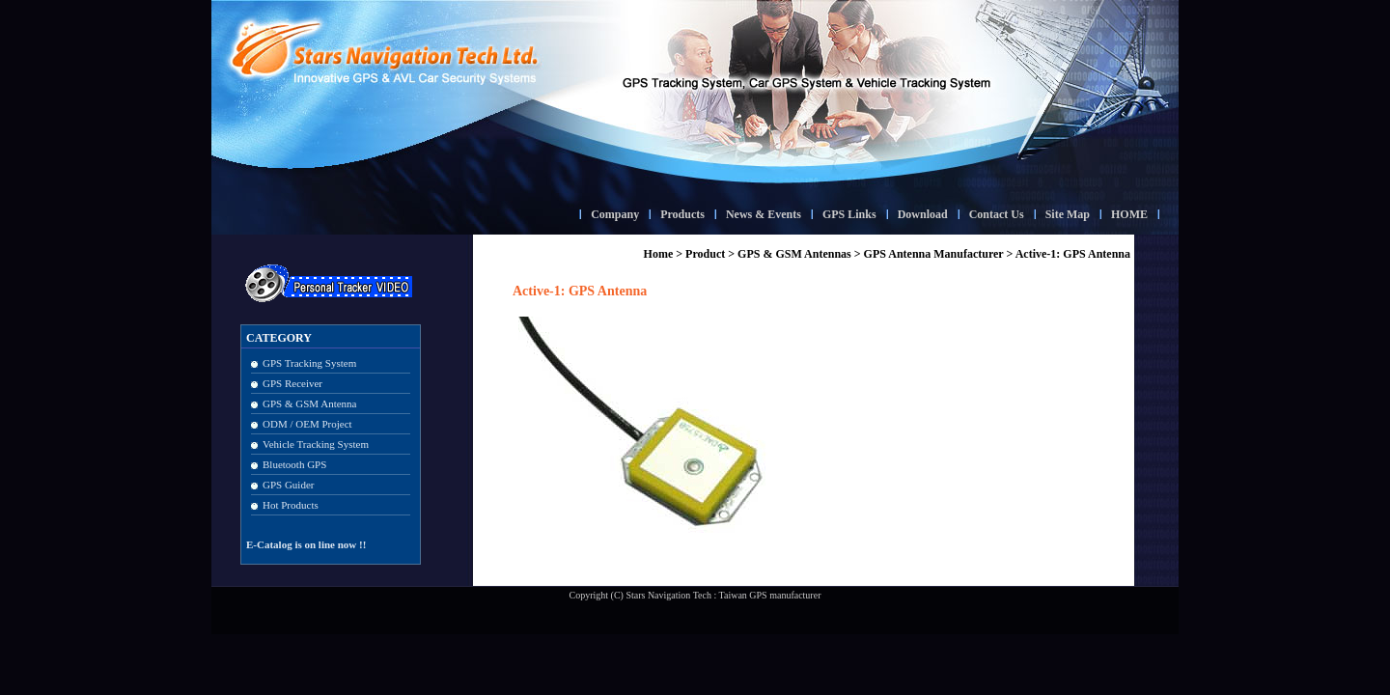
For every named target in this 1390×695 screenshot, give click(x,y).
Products (682, 214)
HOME (1129, 214)
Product (705, 254)
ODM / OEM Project (307, 424)
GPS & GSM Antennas (794, 254)
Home (659, 254)
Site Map (1067, 214)
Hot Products (291, 505)
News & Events (763, 214)
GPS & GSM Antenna (310, 403)
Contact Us (996, 214)
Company (615, 214)
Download (923, 214)
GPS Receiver (292, 383)
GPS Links (849, 214)
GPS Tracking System (309, 363)
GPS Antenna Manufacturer (934, 254)
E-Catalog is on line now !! (306, 544)
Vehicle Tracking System (316, 444)
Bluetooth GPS (294, 464)
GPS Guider (288, 484)
